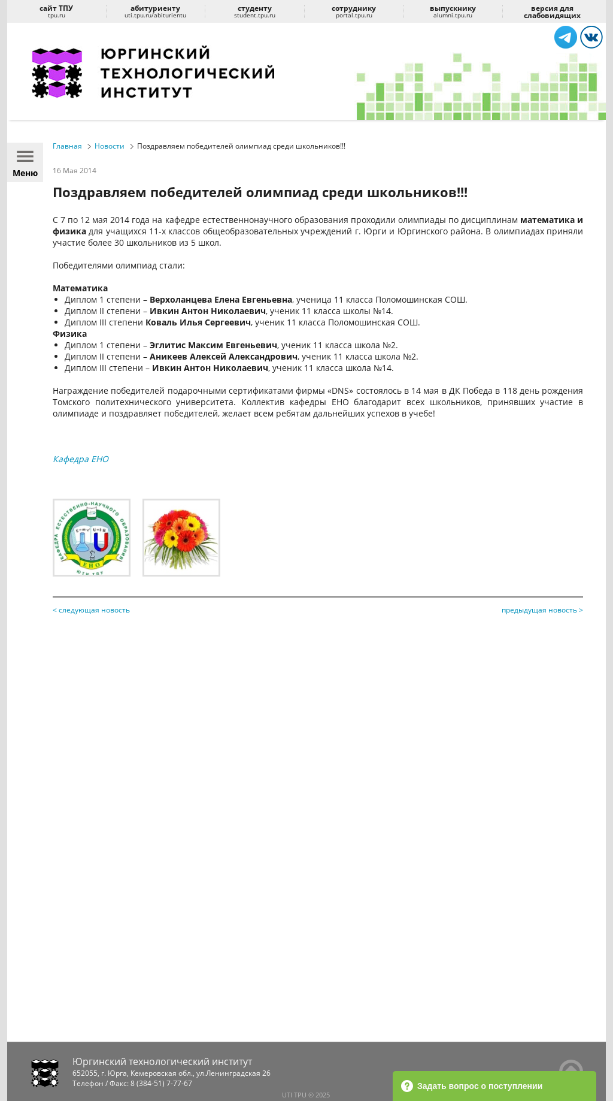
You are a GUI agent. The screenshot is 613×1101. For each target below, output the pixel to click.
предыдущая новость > (542, 610)
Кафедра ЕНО (80, 458)
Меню (25, 162)
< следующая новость (91, 610)
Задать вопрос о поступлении (471, 1086)
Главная (67, 146)
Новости (110, 146)
